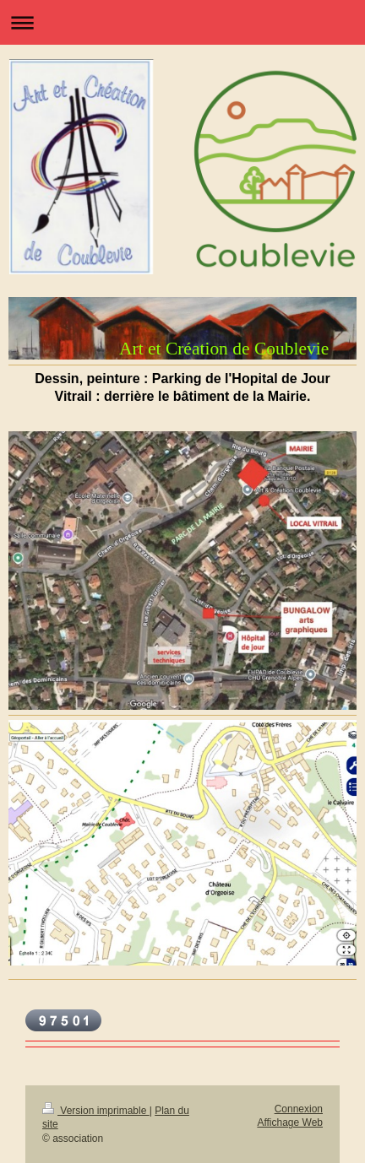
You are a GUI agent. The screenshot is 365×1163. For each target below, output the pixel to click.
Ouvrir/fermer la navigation (182, 22)
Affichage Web (290, 1122)
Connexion (299, 1109)
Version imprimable (96, 1111)
